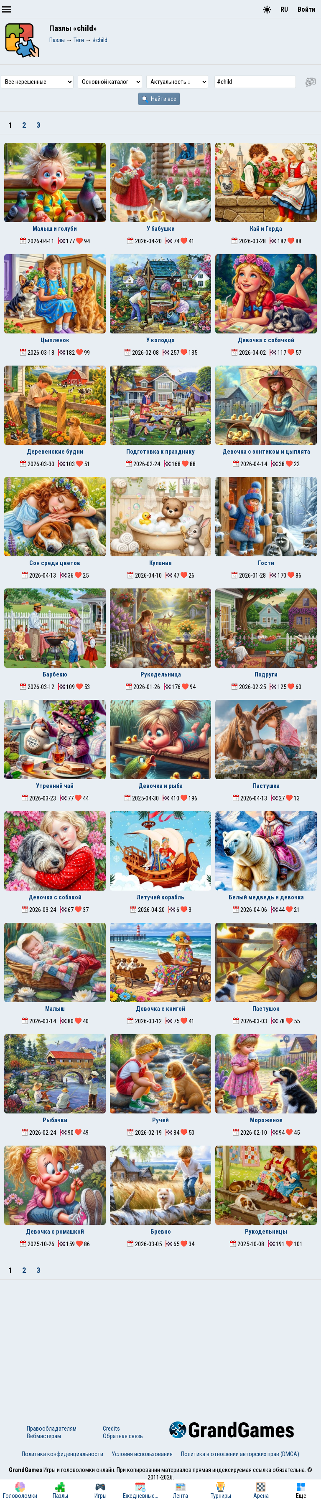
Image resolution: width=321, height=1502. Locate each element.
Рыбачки (55, 1120)
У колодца (160, 340)
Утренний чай (55, 786)
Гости (266, 563)
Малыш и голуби (55, 228)
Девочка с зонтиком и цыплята (266, 451)
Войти (306, 9)
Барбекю (55, 674)
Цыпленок (55, 340)
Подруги (266, 674)
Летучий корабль (160, 897)
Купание (160, 563)
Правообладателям (51, 1428)
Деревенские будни (55, 451)
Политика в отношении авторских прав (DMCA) (240, 1454)
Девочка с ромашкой (55, 1231)
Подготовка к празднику (160, 451)
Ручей (160, 1120)
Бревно (160, 1231)
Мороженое (266, 1120)
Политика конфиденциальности (62, 1454)
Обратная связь (123, 1436)
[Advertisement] (160, 1342)
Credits (111, 1428)
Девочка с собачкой (266, 340)
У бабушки (161, 228)
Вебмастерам (44, 1436)
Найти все (159, 99)
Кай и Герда (266, 228)
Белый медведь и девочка (266, 897)
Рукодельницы (266, 1231)
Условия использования (142, 1454)
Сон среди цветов (54, 563)
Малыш (55, 1008)
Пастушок (266, 1008)
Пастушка (266, 786)
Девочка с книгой (160, 1008)
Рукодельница (160, 674)
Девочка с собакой (55, 897)
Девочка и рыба (160, 786)
